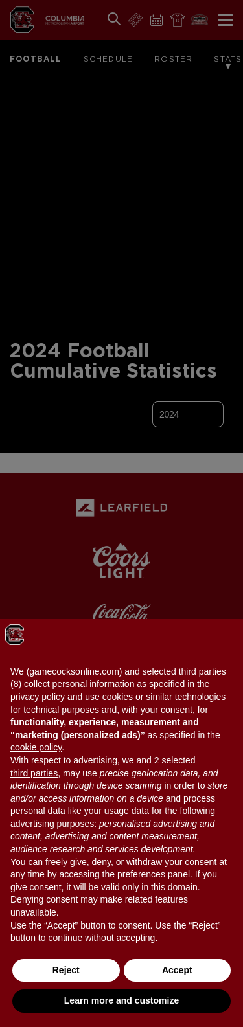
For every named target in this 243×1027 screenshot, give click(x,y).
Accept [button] (177, 970)
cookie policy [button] (36, 747)
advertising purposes (52, 823)
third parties (34, 773)
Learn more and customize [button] (121, 1000)
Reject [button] (66, 970)
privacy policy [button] (37, 697)
